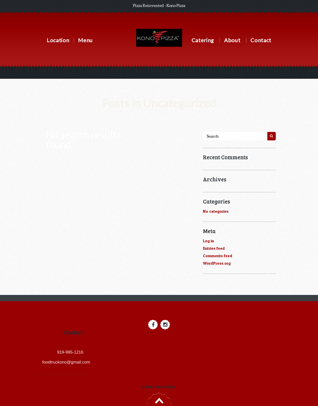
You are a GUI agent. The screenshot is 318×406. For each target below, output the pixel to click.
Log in (208, 240)
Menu (85, 40)
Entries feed (214, 248)
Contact (260, 40)
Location (58, 40)
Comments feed (217, 255)
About (232, 40)
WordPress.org (217, 263)
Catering (203, 40)
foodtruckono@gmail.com (66, 362)
